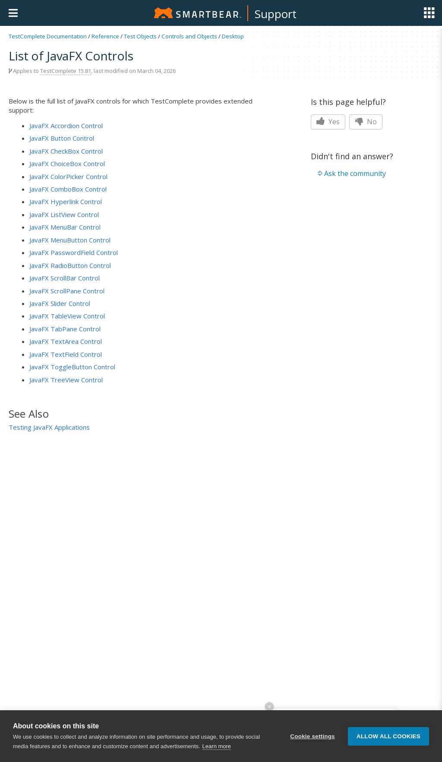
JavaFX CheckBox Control (66, 151)
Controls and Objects (189, 36)
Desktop (233, 36)
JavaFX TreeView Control (66, 379)
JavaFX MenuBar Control (65, 227)
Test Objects (140, 36)
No (366, 121)
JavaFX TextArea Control (65, 341)
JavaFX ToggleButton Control (72, 366)
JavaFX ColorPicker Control (68, 176)
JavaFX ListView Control (64, 214)
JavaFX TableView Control (67, 316)
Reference (105, 36)
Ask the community (355, 173)
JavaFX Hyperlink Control (65, 201)
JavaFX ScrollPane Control (66, 291)
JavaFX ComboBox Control (68, 189)
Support (276, 14)
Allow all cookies (388, 736)
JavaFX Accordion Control (66, 125)
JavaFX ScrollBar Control (64, 278)
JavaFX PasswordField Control (73, 252)
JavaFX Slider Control (59, 303)
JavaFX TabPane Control (65, 328)
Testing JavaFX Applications (49, 427)
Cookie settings (312, 736)
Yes (328, 121)
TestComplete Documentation (48, 36)
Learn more (216, 746)
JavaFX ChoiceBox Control (67, 163)
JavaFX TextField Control (65, 354)
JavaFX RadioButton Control (70, 265)
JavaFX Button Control (61, 138)
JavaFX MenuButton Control (69, 240)
